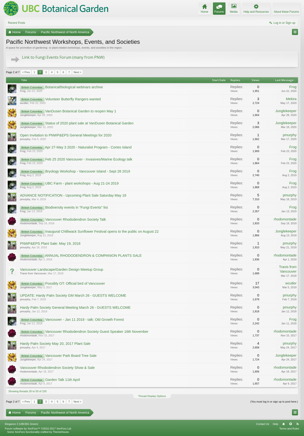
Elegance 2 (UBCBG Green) (21, 424)
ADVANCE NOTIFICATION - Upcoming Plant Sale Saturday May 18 (73, 195)
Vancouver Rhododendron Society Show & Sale (57, 368)
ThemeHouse (61, 431)
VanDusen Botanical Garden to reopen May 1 (80, 111)
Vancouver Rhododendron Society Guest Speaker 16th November (96, 331)
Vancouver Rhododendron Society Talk (75, 219)
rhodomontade (28, 223)
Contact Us (262, 424)
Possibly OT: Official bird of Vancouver (75, 283)
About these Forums (286, 11)
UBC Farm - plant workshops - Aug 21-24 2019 (82, 183)
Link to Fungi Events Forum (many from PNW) (63, 57)
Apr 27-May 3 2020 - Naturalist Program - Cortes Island (88, 147)
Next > (77, 72)
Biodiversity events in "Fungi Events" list (76, 207)
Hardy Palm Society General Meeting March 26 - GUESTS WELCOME (75, 307)
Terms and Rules (289, 428)
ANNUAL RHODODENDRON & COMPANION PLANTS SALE (93, 255)
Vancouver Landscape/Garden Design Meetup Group (61, 269)
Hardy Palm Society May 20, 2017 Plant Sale (55, 344)
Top (290, 424)
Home (283, 424)
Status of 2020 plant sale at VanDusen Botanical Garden (89, 123)
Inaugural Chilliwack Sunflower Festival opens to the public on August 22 (102, 231)
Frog (23, 91)
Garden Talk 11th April (62, 380)
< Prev (26, 72)
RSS (297, 424)
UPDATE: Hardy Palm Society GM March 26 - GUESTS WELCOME (73, 295)
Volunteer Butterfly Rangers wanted (73, 99)
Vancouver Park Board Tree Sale (71, 356)
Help (275, 424)
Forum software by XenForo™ (38, 428)
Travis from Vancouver (33, 273)
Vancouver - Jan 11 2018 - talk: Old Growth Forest (84, 319)
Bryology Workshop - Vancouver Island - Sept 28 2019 (87, 171)
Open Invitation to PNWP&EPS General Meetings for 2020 (66, 135)
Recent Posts (16, 23)
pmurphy (25, 139)
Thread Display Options (152, 396)
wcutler (24, 103)
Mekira (291, 99)
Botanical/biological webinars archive (74, 87)
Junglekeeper (28, 115)
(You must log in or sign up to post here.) (274, 401)
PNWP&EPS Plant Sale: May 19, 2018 (50, 243)
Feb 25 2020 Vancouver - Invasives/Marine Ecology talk (88, 159)
